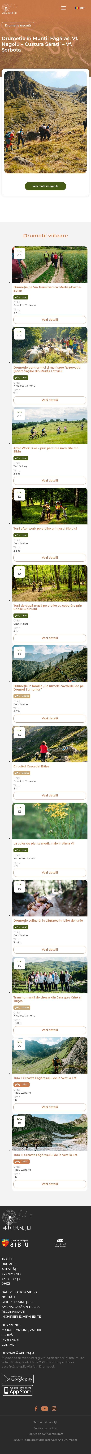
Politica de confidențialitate (45, 1434)
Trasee (7, 1259)
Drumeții (9, 1264)
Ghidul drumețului (18, 1302)
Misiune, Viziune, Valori (21, 1330)
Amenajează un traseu (21, 1307)
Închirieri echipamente (21, 1316)
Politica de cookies (45, 1428)
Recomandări (13, 1311)
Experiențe (11, 1279)
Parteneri (10, 1340)
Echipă (7, 1335)
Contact (9, 1344)
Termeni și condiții (45, 1422)
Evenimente (11, 1274)
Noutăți (8, 1297)
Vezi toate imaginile (45, 186)
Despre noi (11, 1325)
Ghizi (6, 1283)
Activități (9, 1269)
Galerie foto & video (19, 1292)
